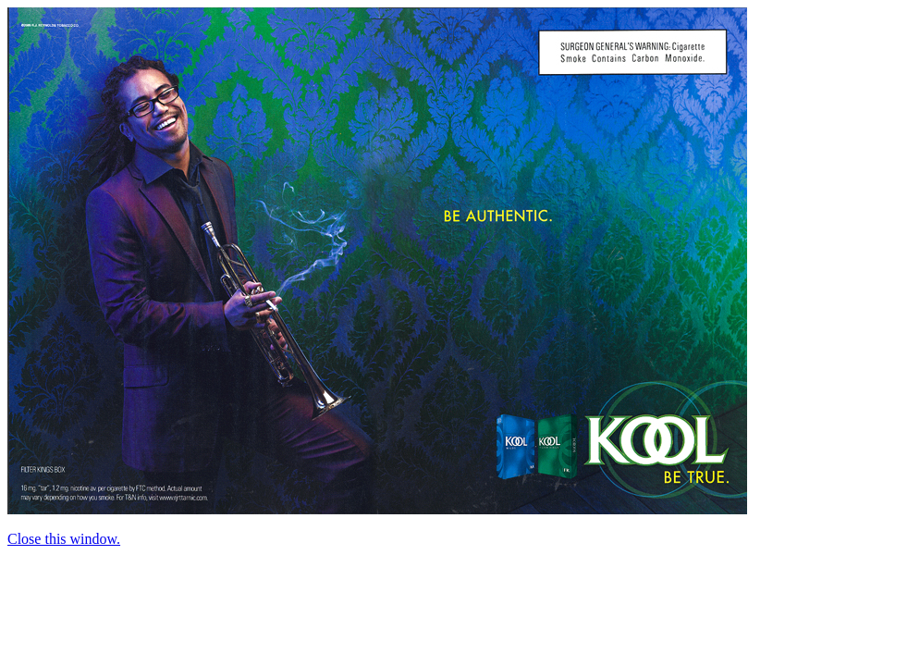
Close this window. (63, 539)
